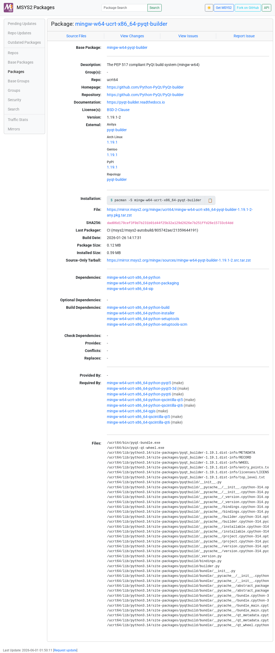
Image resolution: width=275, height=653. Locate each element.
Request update (65, 650)
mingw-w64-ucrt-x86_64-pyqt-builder (121, 24)
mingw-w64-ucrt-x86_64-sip (130, 289)
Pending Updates (22, 23)
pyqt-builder (117, 130)
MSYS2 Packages (29, 7)
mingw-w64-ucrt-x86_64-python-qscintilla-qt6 (145, 405)
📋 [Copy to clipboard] (210, 200)
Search (155, 8)
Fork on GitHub (248, 8)
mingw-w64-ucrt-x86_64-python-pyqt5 (139, 383)
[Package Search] (125, 7)
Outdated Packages (24, 42)
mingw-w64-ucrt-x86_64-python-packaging (143, 283)
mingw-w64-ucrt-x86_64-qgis (131, 411)
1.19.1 (112, 142)
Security (14, 100)
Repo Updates (19, 33)
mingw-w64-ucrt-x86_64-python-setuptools (143, 319)
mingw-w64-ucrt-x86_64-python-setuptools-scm (147, 324)
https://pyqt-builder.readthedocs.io (136, 102)
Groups (14, 90)
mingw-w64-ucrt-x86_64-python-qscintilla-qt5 (145, 400)
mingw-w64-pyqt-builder (127, 47)
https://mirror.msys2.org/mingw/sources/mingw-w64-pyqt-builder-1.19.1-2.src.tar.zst (179, 260)
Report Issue (244, 36)
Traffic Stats (18, 120)
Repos (13, 53)
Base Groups (18, 81)
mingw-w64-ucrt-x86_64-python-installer (141, 313)
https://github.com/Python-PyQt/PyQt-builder (145, 87)
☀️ (209, 8)
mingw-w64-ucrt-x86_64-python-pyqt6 (139, 394)
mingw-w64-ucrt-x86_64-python (133, 277)
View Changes (132, 36)
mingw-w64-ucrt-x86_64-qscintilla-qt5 (138, 416)
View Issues (188, 36)
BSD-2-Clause (118, 110)
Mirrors (14, 129)
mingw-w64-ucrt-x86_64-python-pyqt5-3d (141, 388)
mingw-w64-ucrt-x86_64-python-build (138, 307)
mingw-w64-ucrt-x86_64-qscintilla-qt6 (138, 422)
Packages (16, 71)
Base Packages (20, 62)
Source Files (76, 36)
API (266, 8)
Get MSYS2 (224, 8)
